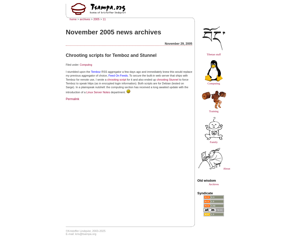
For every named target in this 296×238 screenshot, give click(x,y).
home (73, 19)
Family (214, 140)
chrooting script (116, 79)
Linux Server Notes (98, 92)
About (213, 168)
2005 (96, 19)
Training (213, 110)
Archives (214, 184)
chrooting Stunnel (168, 79)
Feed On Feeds (118, 75)
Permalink (72, 99)
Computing (86, 64)
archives (85, 19)
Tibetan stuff (213, 53)
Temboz (96, 71)
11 (104, 19)
